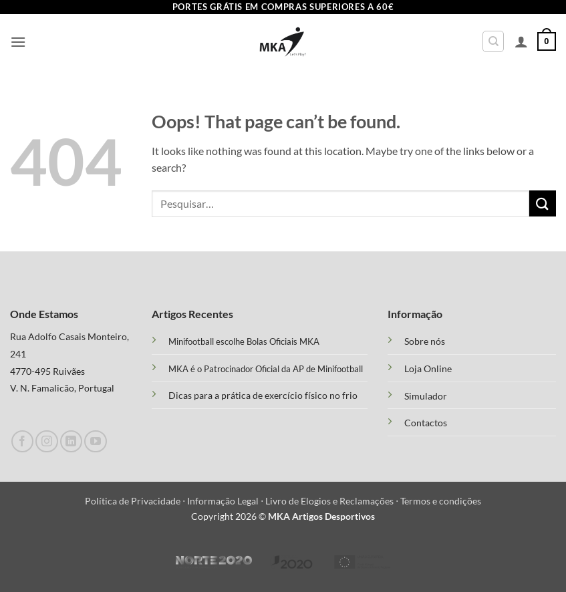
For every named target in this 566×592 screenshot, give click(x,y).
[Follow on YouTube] (95, 441)
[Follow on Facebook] (22, 441)
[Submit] (542, 203)
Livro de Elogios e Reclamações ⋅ (332, 500)
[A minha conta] (521, 41)
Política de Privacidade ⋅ (136, 500)
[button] (18, 41)
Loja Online (428, 368)
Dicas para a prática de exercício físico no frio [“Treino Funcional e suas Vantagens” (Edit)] (263, 395)
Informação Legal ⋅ (226, 500)
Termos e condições (440, 500)
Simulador (425, 396)
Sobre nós (424, 341)
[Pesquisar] (493, 41)
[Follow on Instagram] (46, 441)
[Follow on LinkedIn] (71, 441)
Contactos (425, 423)
